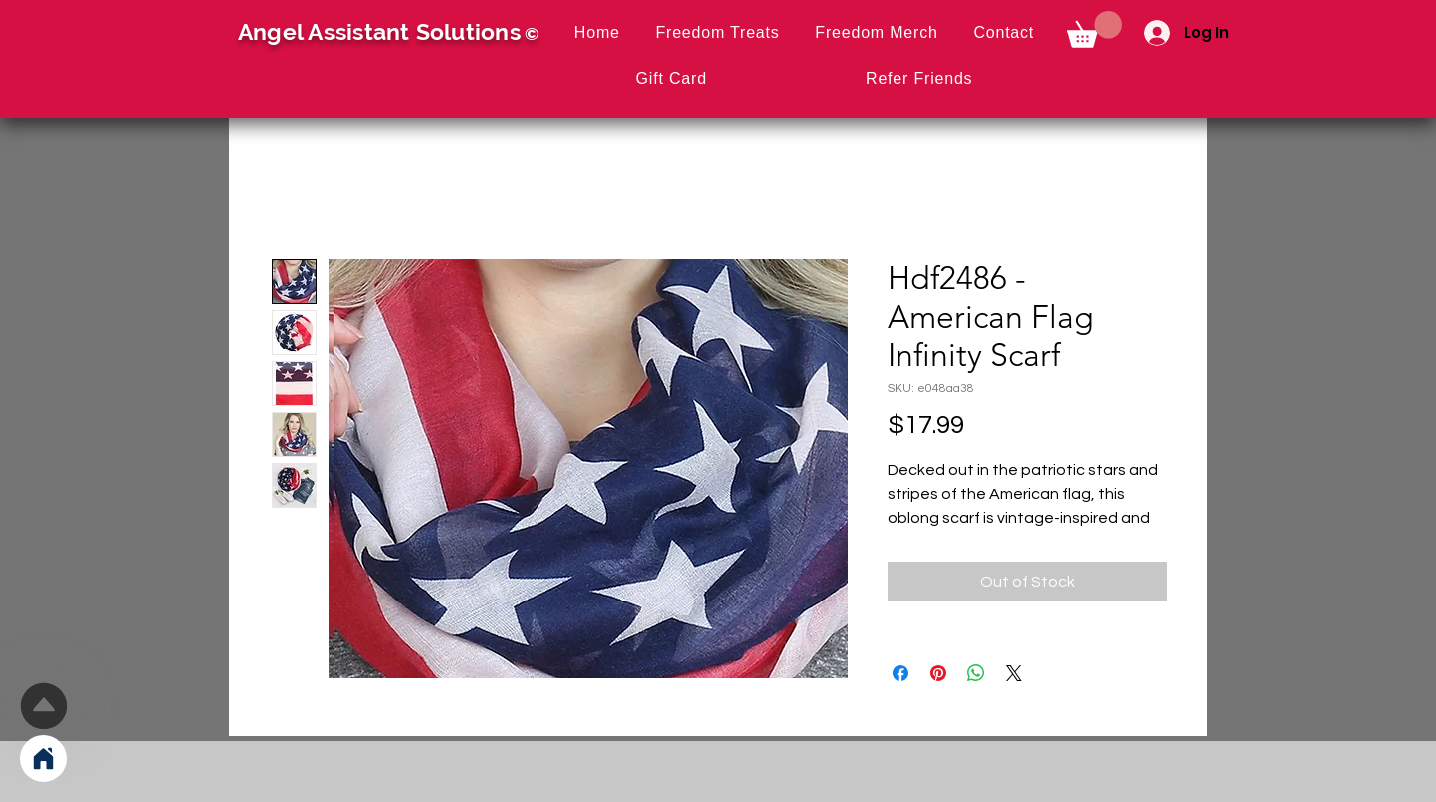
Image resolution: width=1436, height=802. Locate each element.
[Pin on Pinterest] (938, 673)
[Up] (43, 705)
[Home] (43, 758)
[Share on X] (1014, 673)
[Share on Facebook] (900, 673)
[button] (1094, 29)
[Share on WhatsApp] (976, 673)
